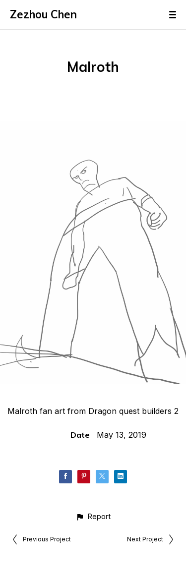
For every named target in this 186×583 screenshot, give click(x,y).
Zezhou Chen (43, 14)
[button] (93, 516)
